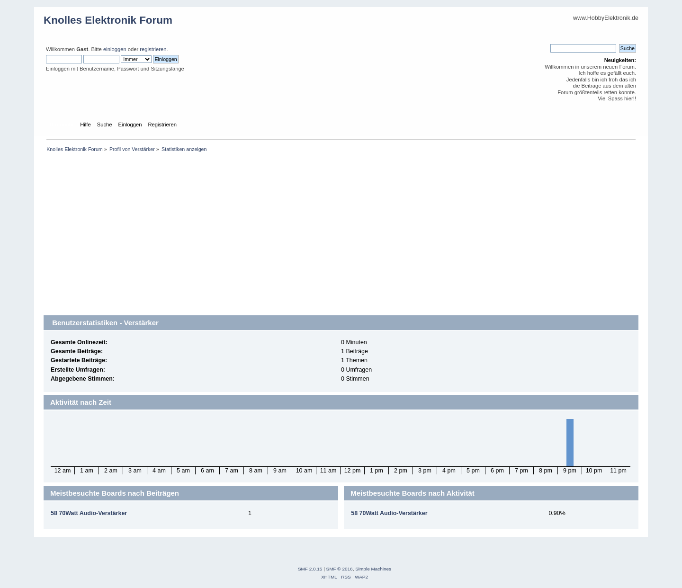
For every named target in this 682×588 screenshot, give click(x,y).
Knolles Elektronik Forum (108, 20)
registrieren (153, 49)
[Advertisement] (341, 241)
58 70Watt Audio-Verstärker (89, 513)
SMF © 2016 (339, 568)
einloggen (114, 49)
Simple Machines (373, 568)
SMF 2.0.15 (310, 568)
